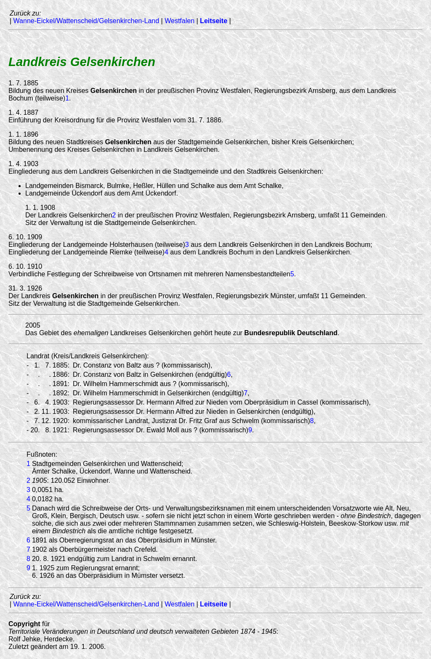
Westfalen (179, 20)
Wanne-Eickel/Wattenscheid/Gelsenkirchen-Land (86, 20)
